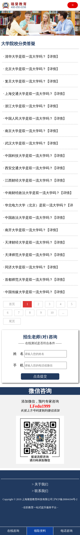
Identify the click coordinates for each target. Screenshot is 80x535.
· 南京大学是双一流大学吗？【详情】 (31, 131)
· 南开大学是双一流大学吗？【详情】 (31, 230)
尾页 (12, 321)
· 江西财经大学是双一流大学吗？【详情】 (34, 180)
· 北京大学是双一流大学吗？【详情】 (31, 69)
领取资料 (40, 530)
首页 (12, 304)
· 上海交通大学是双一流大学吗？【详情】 (34, 94)
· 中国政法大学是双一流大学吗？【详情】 (34, 217)
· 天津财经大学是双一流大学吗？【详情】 (34, 242)
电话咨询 (67, 530)
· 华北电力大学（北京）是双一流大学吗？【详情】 (38, 206)
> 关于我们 (40, 484)
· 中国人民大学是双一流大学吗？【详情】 (34, 118)
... (63, 312)
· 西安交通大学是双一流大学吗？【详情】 (34, 168)
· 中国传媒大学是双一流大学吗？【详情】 (34, 292)
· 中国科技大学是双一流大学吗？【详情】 (34, 155)
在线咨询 (13, 530)
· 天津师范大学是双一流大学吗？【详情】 (34, 255)
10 (52, 312)
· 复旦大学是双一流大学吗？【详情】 (31, 81)
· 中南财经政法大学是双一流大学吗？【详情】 (38, 193)
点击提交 (40, 376)
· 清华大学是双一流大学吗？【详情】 (31, 56)
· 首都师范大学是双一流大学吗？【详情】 (34, 279)
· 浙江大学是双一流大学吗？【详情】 (31, 106)
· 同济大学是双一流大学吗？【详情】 (31, 267)
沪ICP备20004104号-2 (65, 499)
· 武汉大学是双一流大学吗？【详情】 (31, 143)
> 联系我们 (40, 491)
